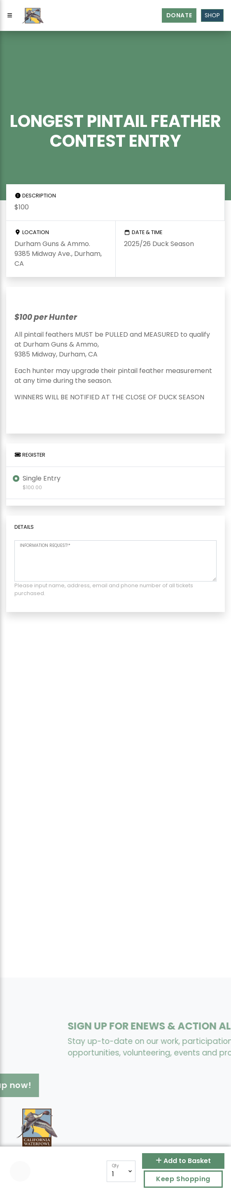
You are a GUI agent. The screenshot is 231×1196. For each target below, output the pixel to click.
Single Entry (42, 482)
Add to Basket (183, 1161)
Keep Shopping (183, 1179)
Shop (212, 15)
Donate (179, 15)
